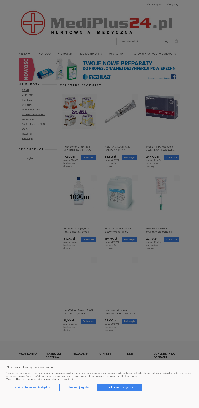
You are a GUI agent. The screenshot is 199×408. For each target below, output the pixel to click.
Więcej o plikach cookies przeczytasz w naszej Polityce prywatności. (40, 379)
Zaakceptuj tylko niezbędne (32, 387)
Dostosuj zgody (78, 387)
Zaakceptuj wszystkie (120, 387)
